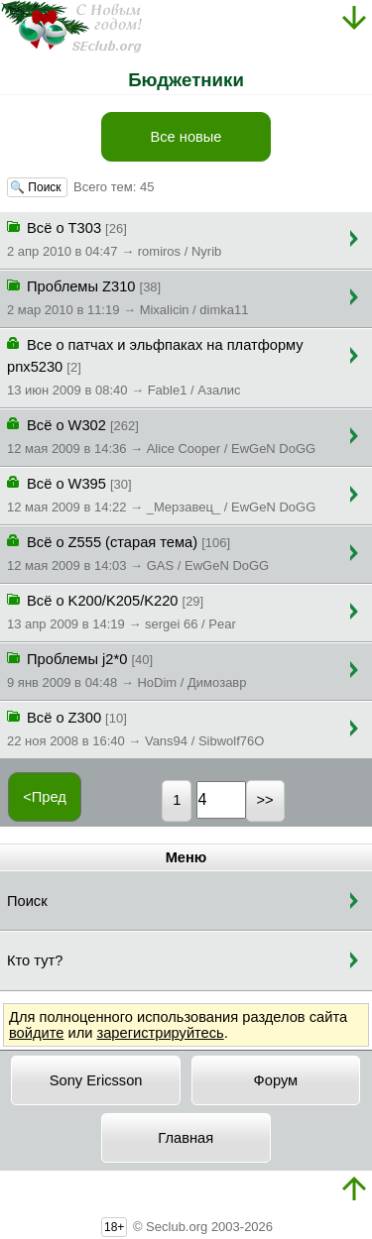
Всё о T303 (114, 238)
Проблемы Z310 (127, 296)
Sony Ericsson (96, 1080)
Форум (276, 1080)
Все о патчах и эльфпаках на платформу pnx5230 (155, 365)
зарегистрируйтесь (159, 1033)
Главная (185, 1138)
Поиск (27, 901)
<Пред (44, 797)
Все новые (185, 137)
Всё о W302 (161, 435)
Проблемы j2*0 (127, 669)
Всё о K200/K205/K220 (121, 610)
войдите (36, 1033)
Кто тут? (34, 960)
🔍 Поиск (37, 187)
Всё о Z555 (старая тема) (138, 552)
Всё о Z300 (135, 727)
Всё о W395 (161, 493)
